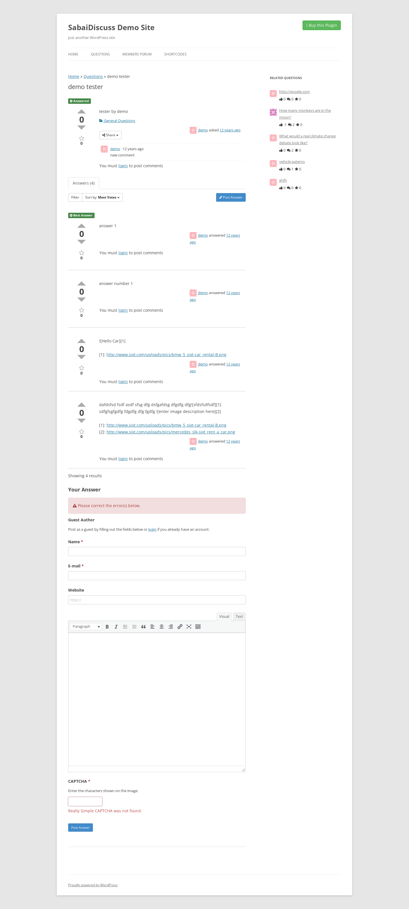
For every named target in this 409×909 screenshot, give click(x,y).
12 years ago (230, 130)
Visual (224, 616)
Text (239, 616)
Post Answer (231, 197)
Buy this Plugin (321, 25)
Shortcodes (175, 54)
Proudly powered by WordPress (93, 885)
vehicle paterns (292, 161)
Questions (100, 54)
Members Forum (137, 54)
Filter (75, 197)
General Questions (117, 120)
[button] (86, 626)
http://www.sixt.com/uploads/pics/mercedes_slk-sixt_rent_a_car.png (171, 432)
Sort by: (102, 197)
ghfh (283, 180)
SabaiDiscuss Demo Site (111, 27)
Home (73, 54)
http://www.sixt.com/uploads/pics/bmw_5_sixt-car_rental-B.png (166, 354)
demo (203, 130)
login (123, 165)
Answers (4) (84, 183)
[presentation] (86, 626)
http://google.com (294, 91)
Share (110, 135)
